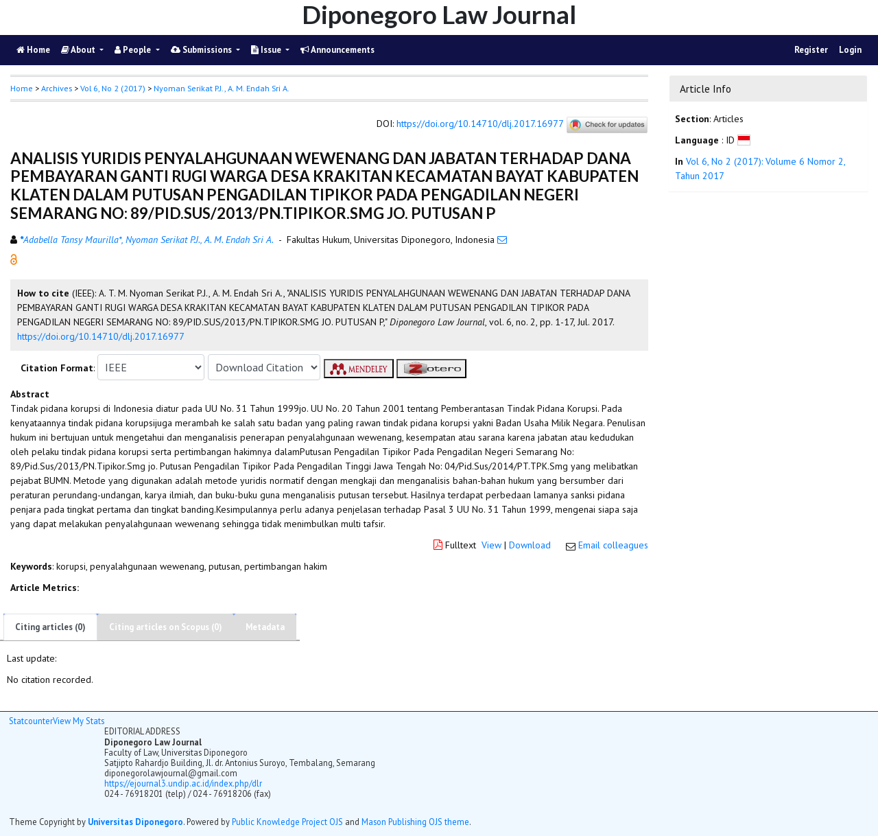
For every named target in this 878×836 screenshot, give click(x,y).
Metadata (265, 627)
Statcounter (31, 720)
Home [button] (21, 88)
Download (530, 545)
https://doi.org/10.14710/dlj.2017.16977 (479, 124)
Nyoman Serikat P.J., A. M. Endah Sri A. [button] (221, 88)
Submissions (202, 50)
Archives (56, 88)
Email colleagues (613, 545)
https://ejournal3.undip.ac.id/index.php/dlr (183, 783)
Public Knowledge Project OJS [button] (287, 821)
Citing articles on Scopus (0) (165, 627)
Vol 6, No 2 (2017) (112, 88)
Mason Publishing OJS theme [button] (415, 821)
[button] (13, 259)
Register (811, 50)
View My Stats (78, 720)
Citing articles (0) (50, 627)
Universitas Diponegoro (135, 821)
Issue (267, 50)
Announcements (337, 50)
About (79, 50)
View (491, 545)
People (134, 50)
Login (850, 50)
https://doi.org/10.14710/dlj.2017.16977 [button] (101, 336)
